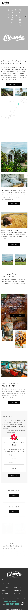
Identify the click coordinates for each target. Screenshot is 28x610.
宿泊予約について (17, 590)
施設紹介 (4, 590)
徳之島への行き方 (17, 587)
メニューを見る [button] (17, 315)
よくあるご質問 (5, 593)
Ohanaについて (5, 587)
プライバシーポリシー (18, 593)
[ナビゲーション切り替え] (25, 16)
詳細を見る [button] (14, 204)
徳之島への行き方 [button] (14, 84)
